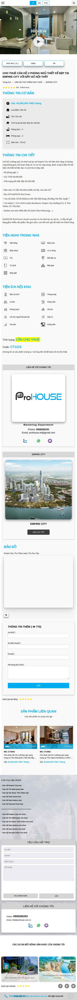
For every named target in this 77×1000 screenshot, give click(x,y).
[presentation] (23, 887)
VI (33, 3)
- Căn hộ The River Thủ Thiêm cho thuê (17, 822)
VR (54, 63)
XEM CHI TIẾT (39, 532)
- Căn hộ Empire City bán (11, 785)
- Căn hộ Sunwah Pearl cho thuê (14, 833)
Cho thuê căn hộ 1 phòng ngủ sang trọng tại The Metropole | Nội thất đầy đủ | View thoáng (20, 756)
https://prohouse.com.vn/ (36, 996)
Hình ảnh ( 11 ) (12, 63)
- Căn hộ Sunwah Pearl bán (12, 804)
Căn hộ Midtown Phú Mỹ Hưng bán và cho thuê (57, 976)
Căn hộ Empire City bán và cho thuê (19, 978)
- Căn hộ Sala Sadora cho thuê (13, 825)
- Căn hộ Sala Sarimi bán (11, 797)
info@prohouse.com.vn (21, 920)
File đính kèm (20, 896)
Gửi (38, 686)
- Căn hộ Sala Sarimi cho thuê (13, 829)
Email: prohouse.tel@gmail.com (38, 432)
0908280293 (20, 916)
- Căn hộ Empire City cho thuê (13, 814)
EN (39, 3)
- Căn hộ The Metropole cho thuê (14, 818)
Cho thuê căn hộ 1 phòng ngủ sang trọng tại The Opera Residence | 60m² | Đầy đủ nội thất (55, 756)
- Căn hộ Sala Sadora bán (11, 800)
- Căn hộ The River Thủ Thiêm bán (15, 793)
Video (33, 63)
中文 (46, 3)
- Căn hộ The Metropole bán (12, 789)
